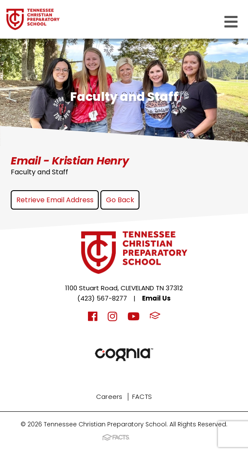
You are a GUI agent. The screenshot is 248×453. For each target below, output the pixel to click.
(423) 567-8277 (102, 298)
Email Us (156, 298)
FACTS (142, 396)
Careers (109, 396)
